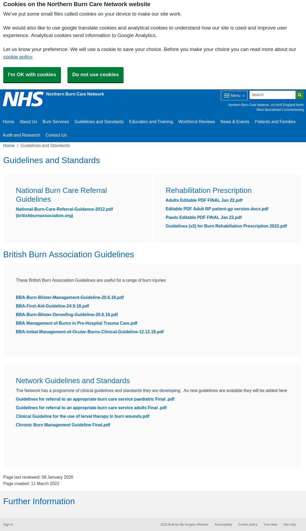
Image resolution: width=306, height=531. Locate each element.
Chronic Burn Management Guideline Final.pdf (63, 425)
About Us (28, 121)
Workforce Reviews (196, 121)
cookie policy (17, 56)
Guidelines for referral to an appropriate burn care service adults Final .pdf (91, 407)
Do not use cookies (95, 74)
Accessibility (223, 524)
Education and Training (151, 121)
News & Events (235, 121)
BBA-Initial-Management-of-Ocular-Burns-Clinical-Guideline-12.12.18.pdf (90, 331)
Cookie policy (247, 524)
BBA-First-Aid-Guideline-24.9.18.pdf (52, 306)
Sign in (8, 524)
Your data (270, 524)
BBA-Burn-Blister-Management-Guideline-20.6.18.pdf (70, 297)
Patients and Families (275, 121)
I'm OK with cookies (32, 74)
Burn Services (55, 121)
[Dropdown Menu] (234, 95)
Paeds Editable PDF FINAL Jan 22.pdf (204, 217)
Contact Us (56, 135)
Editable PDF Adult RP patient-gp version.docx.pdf (217, 209)
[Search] (273, 95)
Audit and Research (21, 135)
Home (8, 121)
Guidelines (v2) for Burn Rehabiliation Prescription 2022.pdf (226, 226)
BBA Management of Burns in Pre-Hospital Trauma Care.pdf (76, 323)
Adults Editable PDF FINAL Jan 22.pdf (204, 200)
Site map (289, 524)
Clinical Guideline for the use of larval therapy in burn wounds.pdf (82, 416)
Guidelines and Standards (99, 121)
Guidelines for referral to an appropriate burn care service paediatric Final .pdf (95, 399)
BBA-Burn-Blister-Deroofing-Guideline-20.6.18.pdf (67, 314)
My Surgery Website (193, 524)
